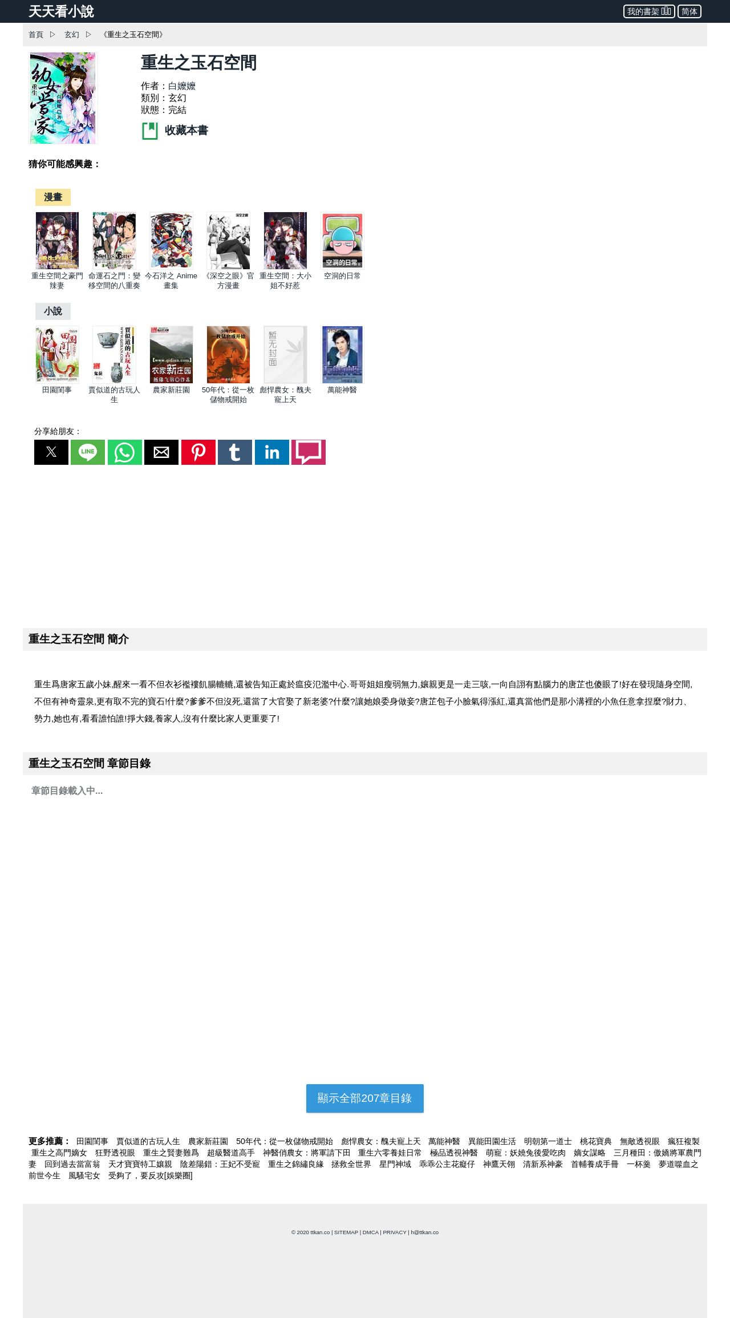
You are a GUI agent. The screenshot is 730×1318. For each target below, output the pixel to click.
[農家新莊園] (171, 381)
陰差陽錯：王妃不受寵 (221, 1164)
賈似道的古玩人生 (149, 1141)
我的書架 (649, 10)
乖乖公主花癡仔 (448, 1164)
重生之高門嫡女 (60, 1152)
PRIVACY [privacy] (394, 1232)
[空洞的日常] (342, 267)
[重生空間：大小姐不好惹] (285, 267)
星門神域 (396, 1164)
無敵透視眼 (641, 1141)
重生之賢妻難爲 (172, 1152)
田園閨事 (57, 390)
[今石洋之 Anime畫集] (171, 267)
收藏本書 (174, 130)
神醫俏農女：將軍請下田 (308, 1152)
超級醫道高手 (232, 1152)
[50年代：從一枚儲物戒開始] (228, 381)
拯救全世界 (352, 1164)
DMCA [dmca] (371, 1232)
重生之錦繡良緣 (297, 1164)
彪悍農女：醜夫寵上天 (382, 1141)
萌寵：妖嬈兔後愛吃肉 (527, 1152)
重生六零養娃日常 (391, 1152)
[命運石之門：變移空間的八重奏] (114, 267)
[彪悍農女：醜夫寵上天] (285, 381)
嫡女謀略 (591, 1152)
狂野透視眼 (116, 1152)
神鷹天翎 (500, 1164)
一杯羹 (640, 1164)
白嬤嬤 (182, 86)
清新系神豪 (544, 1164)
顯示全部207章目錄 (365, 1098)
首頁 (36, 34)
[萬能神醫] (342, 381)
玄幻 (71, 34)
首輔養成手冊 (596, 1164)
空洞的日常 (342, 275)
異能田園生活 (493, 1141)
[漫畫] (53, 197)
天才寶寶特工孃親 (141, 1164)
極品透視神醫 (455, 1152)
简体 (689, 11)
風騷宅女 (85, 1175)
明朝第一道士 (549, 1141)
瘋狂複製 (684, 1141)
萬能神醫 (342, 390)
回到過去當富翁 (73, 1164)
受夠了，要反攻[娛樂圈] (150, 1175)
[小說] (53, 311)
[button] (51, 452)
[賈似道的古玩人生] (114, 381)
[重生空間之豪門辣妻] (57, 267)
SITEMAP (346, 1232)
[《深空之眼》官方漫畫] (228, 267)
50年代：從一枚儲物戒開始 (285, 1141)
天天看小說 (61, 11)
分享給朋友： (58, 431)
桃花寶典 (597, 1141)
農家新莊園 (171, 390)
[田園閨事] (57, 381)
